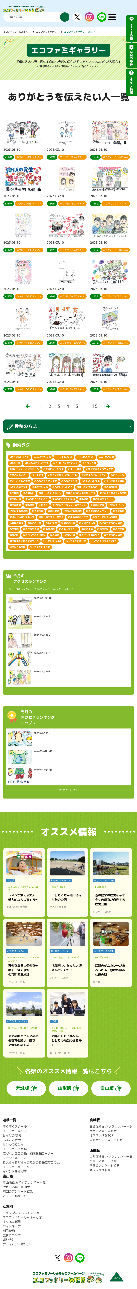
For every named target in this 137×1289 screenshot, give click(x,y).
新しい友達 (51, 523)
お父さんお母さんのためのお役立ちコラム (31, 1162)
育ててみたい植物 (113, 535)
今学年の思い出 (40, 487)
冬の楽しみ (28, 493)
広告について (12, 1235)
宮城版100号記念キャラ (22, 517)
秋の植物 (54, 535)
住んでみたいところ (62, 487)
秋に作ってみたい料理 (34, 535)
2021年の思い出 (64, 457)
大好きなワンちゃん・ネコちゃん (69, 505)
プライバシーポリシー (18, 1244)
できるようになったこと (94, 475)
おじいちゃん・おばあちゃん (24, 469)
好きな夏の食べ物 (19, 511)
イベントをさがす (15, 1171)
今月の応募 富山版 (16, 1187)
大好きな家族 (97, 505)
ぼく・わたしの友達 (20, 481)
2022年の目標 (106, 457)
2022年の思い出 (85, 457)
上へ (117, 1277)
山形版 (64, 1088)
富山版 (107, 1088)
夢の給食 (83, 499)
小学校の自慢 (16, 523)
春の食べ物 (49, 529)
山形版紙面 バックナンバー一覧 (111, 1157)
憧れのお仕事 (34, 523)
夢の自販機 (15, 505)
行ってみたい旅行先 (76, 541)
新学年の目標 (68, 523)
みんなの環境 (12, 1135)
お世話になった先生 (53, 469)
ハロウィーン (117, 475)
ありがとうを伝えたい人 (65, 463)
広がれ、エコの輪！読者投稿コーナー (28, 1153)
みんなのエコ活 (69, 481)
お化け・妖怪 (75, 469)
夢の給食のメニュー (103, 499)
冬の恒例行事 (111, 487)
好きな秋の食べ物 (73, 511)
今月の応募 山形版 (103, 1161)
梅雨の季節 (87, 529)
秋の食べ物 (69, 535)
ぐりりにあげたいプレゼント (62, 475)
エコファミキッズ (15, 1131)
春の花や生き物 (31, 529)
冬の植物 (14, 493)
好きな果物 (53, 511)
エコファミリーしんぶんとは (22, 1217)
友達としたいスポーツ (50, 493)
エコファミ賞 (89, 463)
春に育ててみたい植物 (111, 523)
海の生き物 (118, 529)
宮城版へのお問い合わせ (106, 1140)
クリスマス (37, 475)
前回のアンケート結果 (105, 1166)
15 (95, 406)
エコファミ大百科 (15, 1149)
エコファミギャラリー (47, 31)
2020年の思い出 (42, 457)
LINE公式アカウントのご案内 (23, 1213)
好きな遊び (118, 511)
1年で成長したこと (19, 457)
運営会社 (9, 1240)
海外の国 (14, 535)
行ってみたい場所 (52, 541)
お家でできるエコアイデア (99, 469)
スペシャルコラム (15, 1158)
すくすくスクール (15, 1126)
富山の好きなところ (78, 517)
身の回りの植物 (17, 547)
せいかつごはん (13, 1144)
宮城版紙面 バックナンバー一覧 (111, 1126)
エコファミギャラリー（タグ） (80, 31)
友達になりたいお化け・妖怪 (80, 493)
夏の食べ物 (15, 499)
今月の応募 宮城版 (103, 1131)
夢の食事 (29, 505)
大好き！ (43, 505)
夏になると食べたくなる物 (113, 493)
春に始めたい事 (87, 523)
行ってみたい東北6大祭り (104, 541)
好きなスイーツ (116, 505)
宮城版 (22, 1088)
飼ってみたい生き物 (40, 547)
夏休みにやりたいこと (36, 499)
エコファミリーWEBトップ (17, 31)
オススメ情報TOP (101, 1135)
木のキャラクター (68, 529)
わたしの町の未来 (19, 487)
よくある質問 (12, 1222)
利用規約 (9, 1231)
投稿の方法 (25, 426)
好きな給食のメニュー (97, 511)
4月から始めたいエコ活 (37, 463)
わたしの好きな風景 (114, 481)
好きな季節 (37, 511)
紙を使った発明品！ (89, 535)
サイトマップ (12, 1226)
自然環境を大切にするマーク (24, 541)
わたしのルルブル (91, 481)
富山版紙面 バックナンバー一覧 (24, 1182)
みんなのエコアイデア (45, 481)
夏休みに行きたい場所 (63, 499)
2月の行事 (15, 463)
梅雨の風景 (103, 529)
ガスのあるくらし (19, 475)
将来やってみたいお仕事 (105, 517)
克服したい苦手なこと (88, 487)
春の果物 (14, 529)
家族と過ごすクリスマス (51, 517)
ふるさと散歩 (12, 1140)
